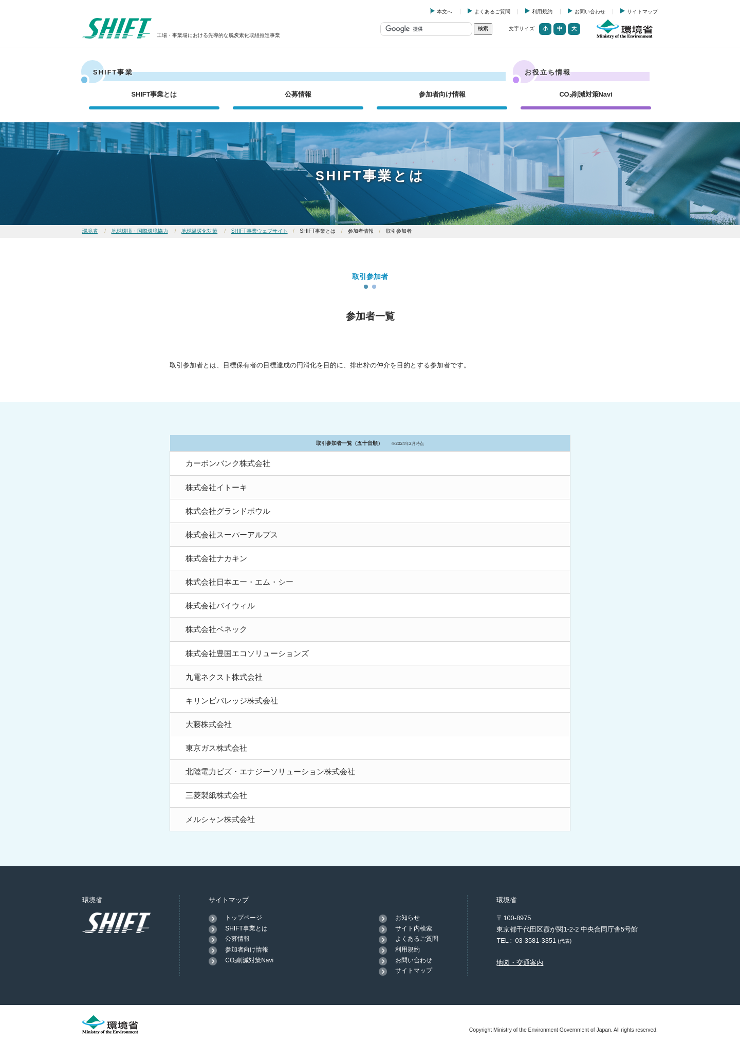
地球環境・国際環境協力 (140, 231)
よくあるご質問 (492, 11)
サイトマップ (642, 11)
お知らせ (407, 917)
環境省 (90, 231)
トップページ (243, 917)
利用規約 (542, 11)
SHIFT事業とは (154, 94)
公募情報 (298, 94)
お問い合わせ (590, 11)
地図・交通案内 (519, 962)
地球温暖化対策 (199, 231)
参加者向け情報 (442, 94)
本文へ (444, 11)
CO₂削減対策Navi (585, 94)
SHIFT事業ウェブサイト (259, 231)
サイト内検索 (413, 928)
